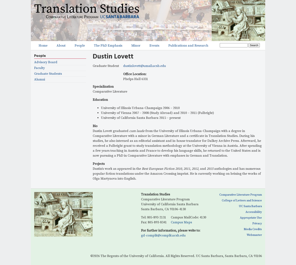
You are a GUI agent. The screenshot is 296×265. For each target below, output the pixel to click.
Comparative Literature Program (240, 195)
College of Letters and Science (242, 200)
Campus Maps (181, 222)
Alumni (39, 79)
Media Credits (253, 229)
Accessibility (253, 212)
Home (43, 46)
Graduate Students (48, 74)
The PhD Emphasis (108, 46)
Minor (135, 46)
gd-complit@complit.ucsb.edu (163, 235)
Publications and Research (188, 46)
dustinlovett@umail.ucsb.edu (144, 66)
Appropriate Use (251, 218)
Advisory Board (45, 62)
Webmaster (254, 235)
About (61, 46)
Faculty (39, 68)
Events (154, 46)
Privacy (257, 223)
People (80, 46)
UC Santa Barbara (250, 206)
